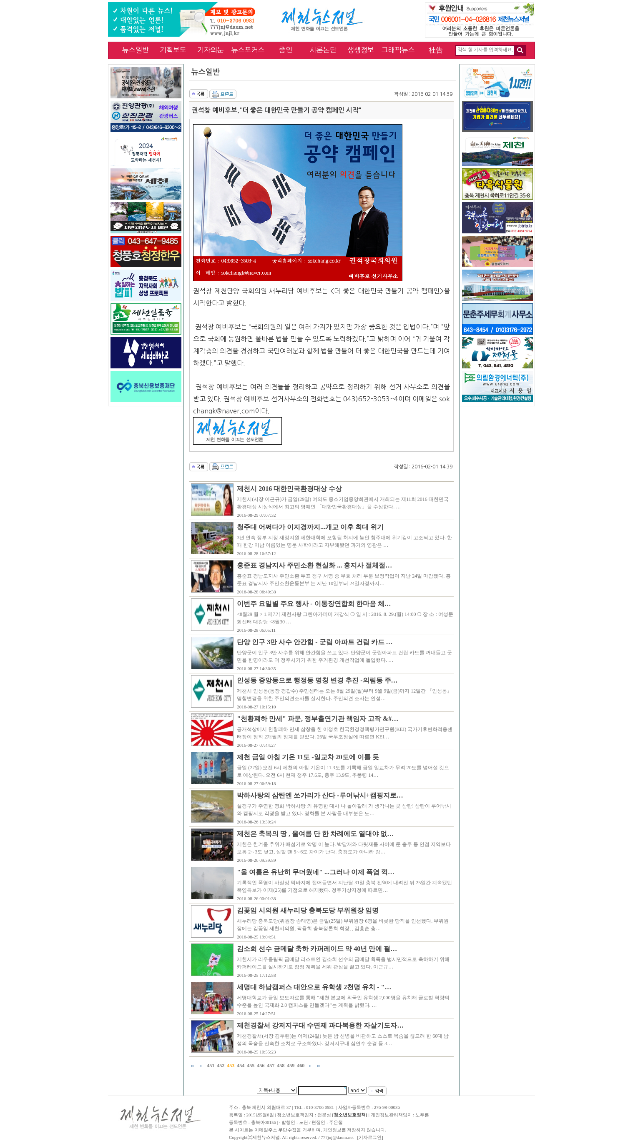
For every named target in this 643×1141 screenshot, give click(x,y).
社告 (436, 49)
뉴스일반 (135, 49)
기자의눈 (210, 49)
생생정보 (360, 49)
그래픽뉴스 (398, 49)
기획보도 (173, 49)
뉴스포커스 (248, 49)
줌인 (285, 49)
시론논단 (323, 49)
